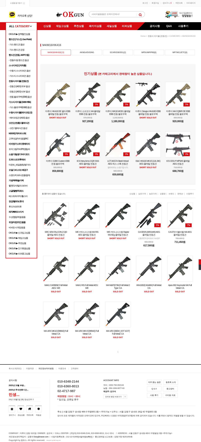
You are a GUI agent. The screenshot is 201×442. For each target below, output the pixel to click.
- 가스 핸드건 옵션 (16, 44)
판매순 (180, 194)
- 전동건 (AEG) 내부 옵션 (19, 91)
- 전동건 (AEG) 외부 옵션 (19, 86)
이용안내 (62, 368)
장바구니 (167, 3)
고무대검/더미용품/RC (18, 138)
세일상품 (112, 26)
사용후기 (183, 26)
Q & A (154, 389)
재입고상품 (62, 26)
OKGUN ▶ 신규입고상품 (19, 232)
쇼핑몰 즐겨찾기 (16, 3)
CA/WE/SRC (174, 36)
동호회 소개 (171, 382)
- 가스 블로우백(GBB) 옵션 (20, 107)
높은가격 (153, 194)
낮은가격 (142, 194)
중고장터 (170, 389)
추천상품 (79, 26)
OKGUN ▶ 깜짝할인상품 (19, 34)
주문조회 (179, 3)
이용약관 (30, 368)
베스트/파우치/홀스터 (18, 196)
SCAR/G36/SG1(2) (118, 52)
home (143, 36)
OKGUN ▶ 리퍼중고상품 (19, 253)
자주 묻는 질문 (154, 382)
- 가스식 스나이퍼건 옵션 (19, 76)
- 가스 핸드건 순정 (16, 49)
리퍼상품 (127, 26)
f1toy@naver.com (41, 437)
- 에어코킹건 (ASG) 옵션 (19, 117)
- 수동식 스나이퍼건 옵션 (19, 70)
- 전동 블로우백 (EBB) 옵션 (20, 97)
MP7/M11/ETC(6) (180, 52)
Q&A (169, 26)
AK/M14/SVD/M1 (87, 52)
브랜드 (171, 194)
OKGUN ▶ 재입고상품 (18, 238)
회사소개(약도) (15, 368)
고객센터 (74, 368)
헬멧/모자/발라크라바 (18, 185)
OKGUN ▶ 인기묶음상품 (19, 248)
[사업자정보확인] (85, 437)
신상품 (47, 26)
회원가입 (155, 3)
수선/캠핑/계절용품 (17, 217)
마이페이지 (191, 3)
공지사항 (155, 26)
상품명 (163, 194)
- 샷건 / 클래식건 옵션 (18, 128)
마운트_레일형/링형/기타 (19, 164)
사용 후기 (154, 395)
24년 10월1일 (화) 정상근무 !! (21, 399)
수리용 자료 (170, 395)
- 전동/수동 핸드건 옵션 (19, 60)
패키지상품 (95, 26)
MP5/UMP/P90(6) (148, 52)
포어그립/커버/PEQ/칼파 (19, 149)
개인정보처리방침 (46, 368)
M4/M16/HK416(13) (56, 52)
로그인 (145, 3)
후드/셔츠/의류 (15, 206)
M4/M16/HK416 (188, 36)
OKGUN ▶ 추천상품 (17, 243)
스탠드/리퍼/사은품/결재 (19, 175)
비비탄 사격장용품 (17, 227)
